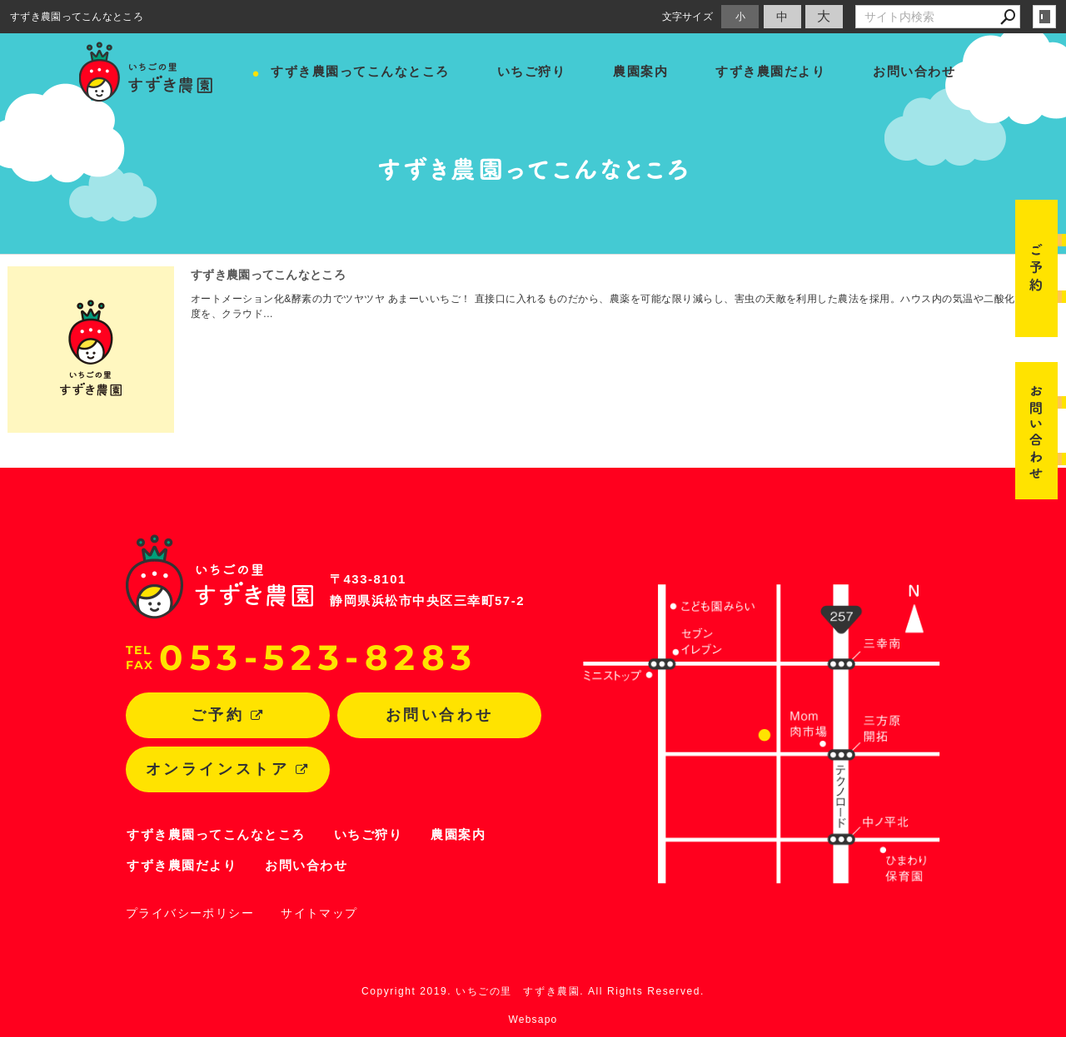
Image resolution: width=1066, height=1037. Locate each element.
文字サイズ (688, 16)
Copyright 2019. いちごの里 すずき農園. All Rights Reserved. (533, 991)
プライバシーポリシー (190, 913)
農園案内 (640, 71)
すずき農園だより (770, 71)
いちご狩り (531, 71)
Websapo (533, 1019)
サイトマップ (319, 913)
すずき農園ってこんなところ (360, 71)
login (1044, 16)
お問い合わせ (914, 71)
